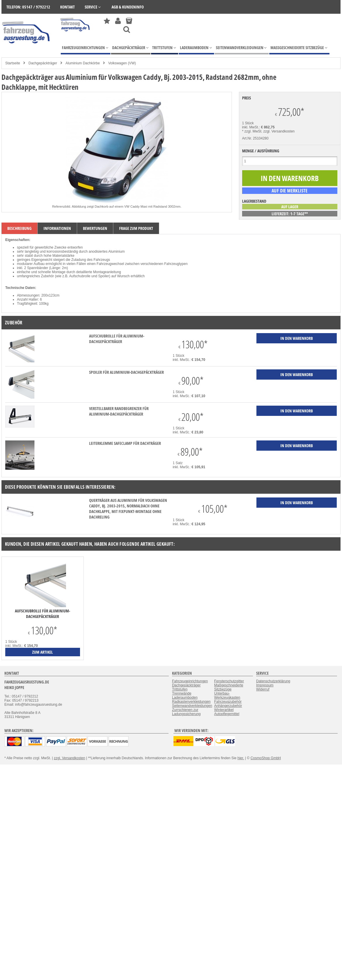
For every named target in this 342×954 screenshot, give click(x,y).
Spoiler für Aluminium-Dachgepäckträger (126, 372)
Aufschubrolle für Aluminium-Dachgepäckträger (116, 338)
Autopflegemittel (226, 714)
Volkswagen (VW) (122, 63)
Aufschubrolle (80, 276)
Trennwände (181, 693)
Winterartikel (224, 710)
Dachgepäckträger (42, 63)
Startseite (12, 63)
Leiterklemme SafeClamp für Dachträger (125, 443)
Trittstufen (180, 689)
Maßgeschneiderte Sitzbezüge (228, 687)
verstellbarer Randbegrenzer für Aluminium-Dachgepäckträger (119, 411)
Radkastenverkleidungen (191, 702)
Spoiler (103, 276)
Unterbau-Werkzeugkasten (227, 695)
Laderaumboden (184, 697)
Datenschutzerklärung (273, 681)
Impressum (264, 685)
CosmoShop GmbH (266, 758)
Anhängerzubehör (228, 706)
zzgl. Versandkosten (278, 131)
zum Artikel (42, 652)
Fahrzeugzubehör (228, 702)
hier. (240, 758)
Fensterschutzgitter (229, 681)
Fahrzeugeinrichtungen (190, 681)
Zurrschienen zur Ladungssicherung (186, 712)
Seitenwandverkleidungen (192, 706)
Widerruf (262, 689)
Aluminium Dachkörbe (82, 63)
